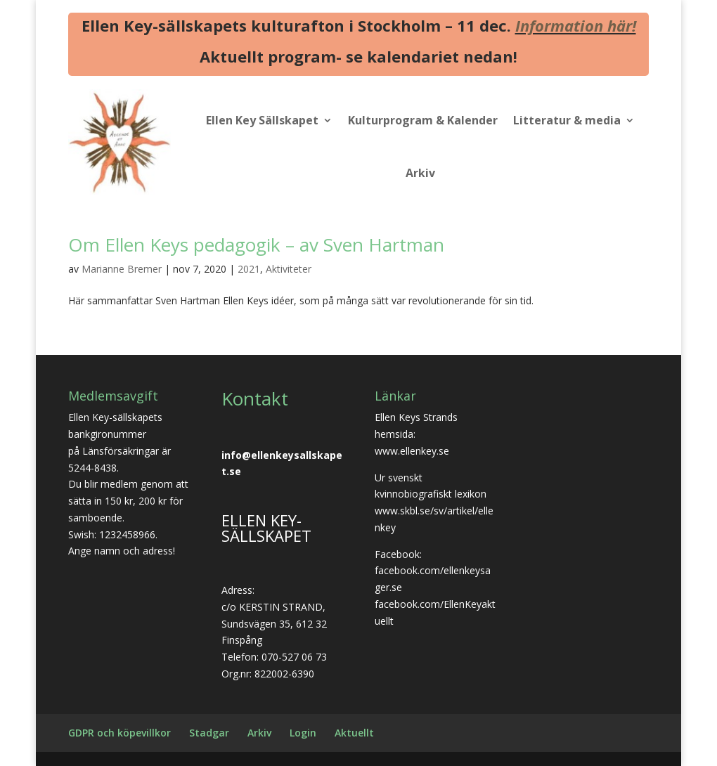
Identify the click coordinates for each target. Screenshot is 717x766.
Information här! (575, 25)
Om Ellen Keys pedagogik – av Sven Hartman (256, 244)
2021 (249, 268)
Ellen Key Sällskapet (262, 120)
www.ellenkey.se (412, 450)
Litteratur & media (567, 120)
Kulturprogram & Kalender (423, 120)
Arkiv (420, 173)
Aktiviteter (288, 268)
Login (303, 732)
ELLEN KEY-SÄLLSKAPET (266, 527)
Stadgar (209, 732)
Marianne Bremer (122, 268)
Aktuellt (354, 732)
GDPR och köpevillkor (119, 732)
